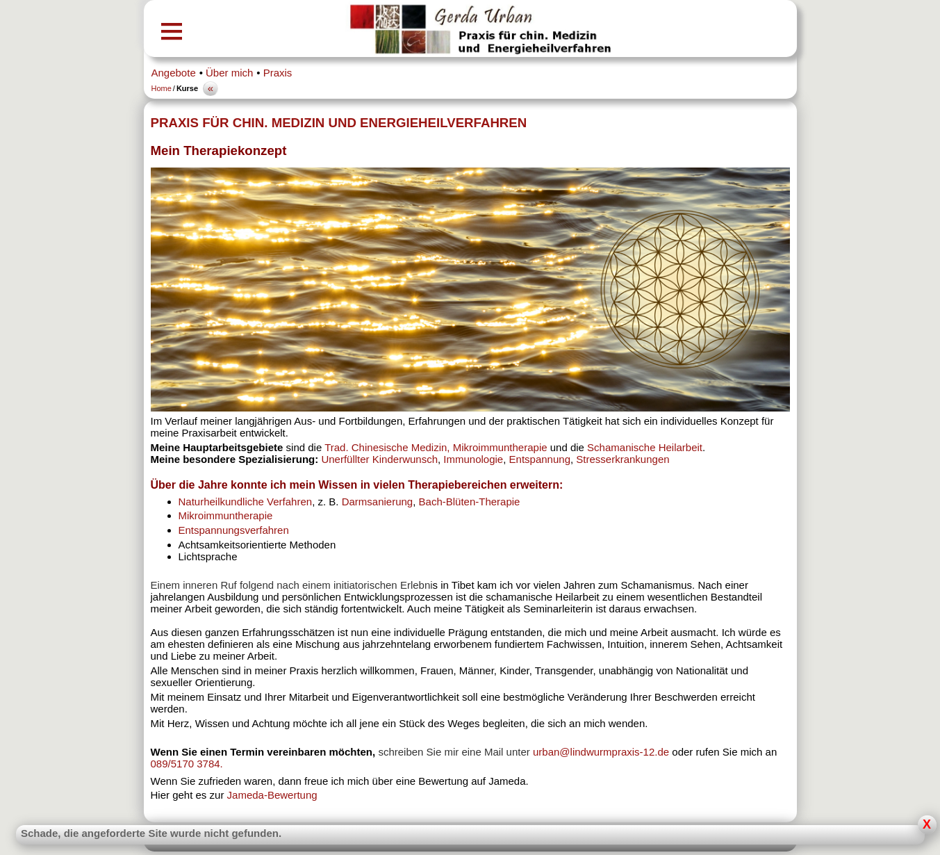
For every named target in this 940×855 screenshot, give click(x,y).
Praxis (277, 73)
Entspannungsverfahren (234, 530)
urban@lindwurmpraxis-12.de (602, 752)
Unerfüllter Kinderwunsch (379, 459)
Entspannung (539, 459)
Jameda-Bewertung (272, 795)
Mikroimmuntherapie (226, 515)
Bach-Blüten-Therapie (469, 501)
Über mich (229, 73)
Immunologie (473, 459)
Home (161, 88)
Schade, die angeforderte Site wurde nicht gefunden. (151, 833)
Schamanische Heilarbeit (644, 447)
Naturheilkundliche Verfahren (246, 501)
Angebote (173, 73)
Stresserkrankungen (622, 459)
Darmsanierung (377, 501)
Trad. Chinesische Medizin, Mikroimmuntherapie (435, 447)
